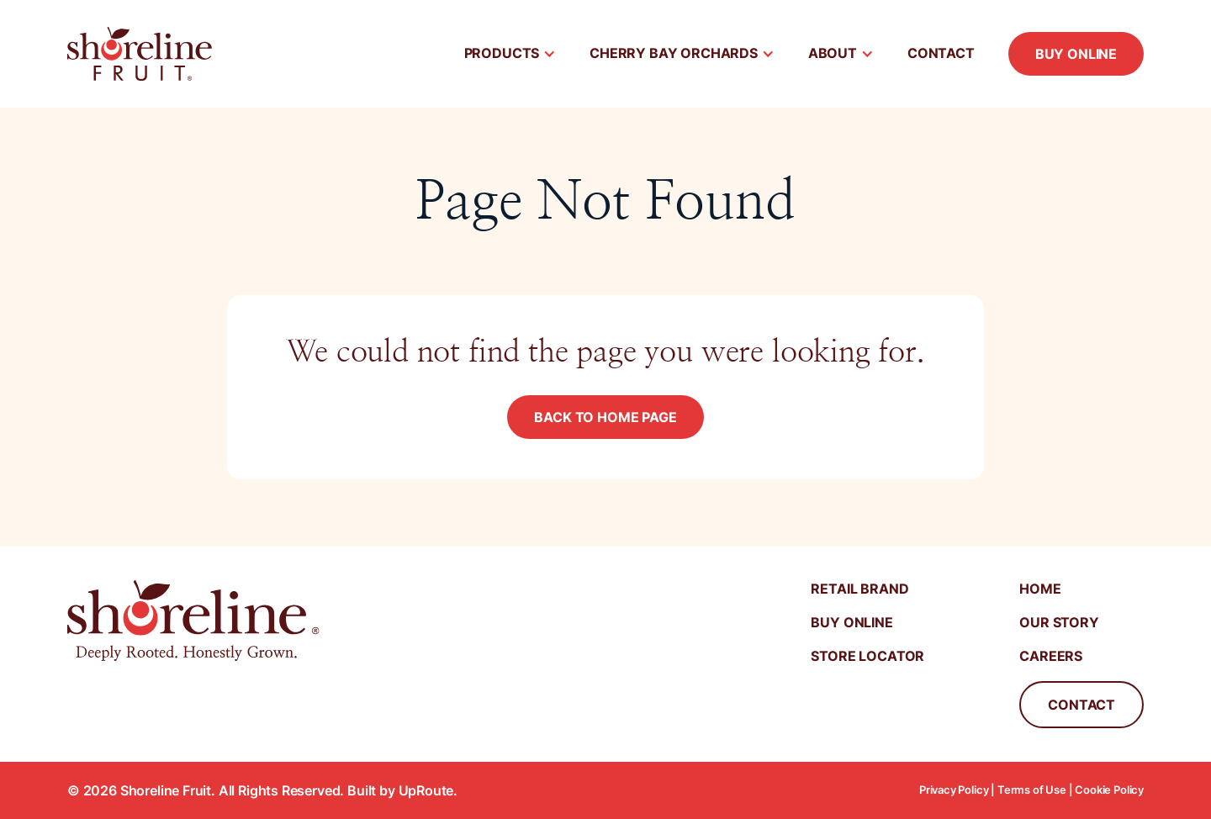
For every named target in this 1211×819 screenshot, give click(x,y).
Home (1039, 588)
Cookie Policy (1109, 790)
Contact (941, 53)
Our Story (1058, 622)
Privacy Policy (954, 790)
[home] (139, 54)
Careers (1050, 655)
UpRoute (426, 790)
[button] (510, 54)
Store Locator (867, 655)
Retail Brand (859, 588)
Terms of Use (1031, 790)
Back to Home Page (605, 417)
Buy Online (1076, 53)
